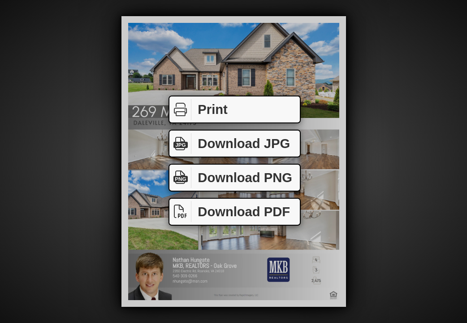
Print (198, 109)
